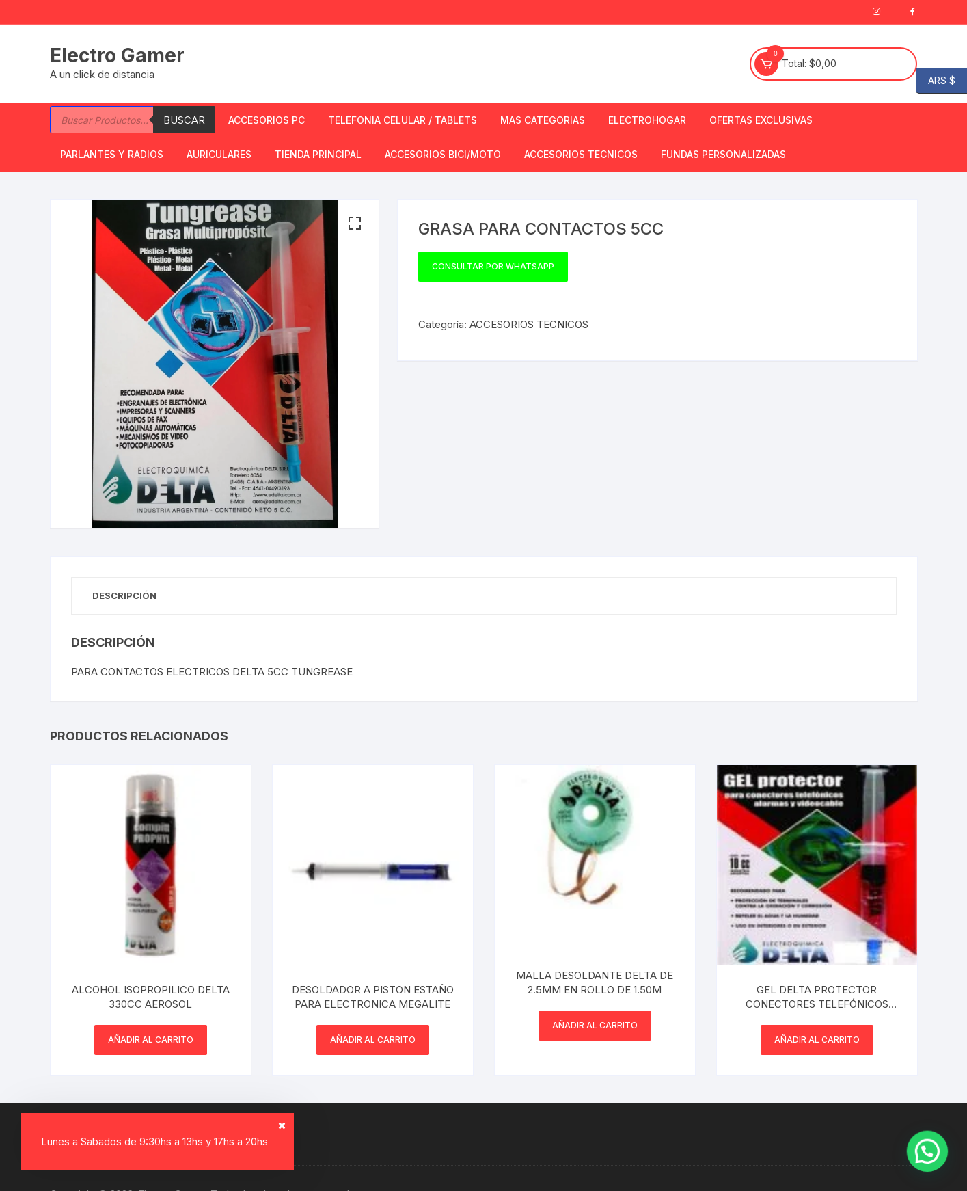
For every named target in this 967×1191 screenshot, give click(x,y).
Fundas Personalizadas (723, 154)
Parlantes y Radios (111, 154)
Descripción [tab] (124, 595)
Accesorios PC (266, 120)
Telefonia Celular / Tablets (402, 120)
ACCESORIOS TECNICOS (581, 154)
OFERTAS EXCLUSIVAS (761, 120)
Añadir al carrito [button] (150, 1039)
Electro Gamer (117, 55)
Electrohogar (647, 120)
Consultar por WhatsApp (493, 266)
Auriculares (219, 154)
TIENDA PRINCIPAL (318, 154)
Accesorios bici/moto (443, 154)
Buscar (184, 119)
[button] (354, 223)
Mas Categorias (542, 120)
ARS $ (935, 81)
